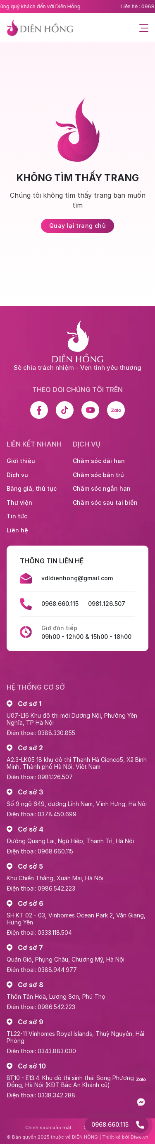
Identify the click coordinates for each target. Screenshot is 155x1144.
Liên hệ (17, 530)
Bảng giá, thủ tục (32, 488)
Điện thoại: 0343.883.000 (41, 1050)
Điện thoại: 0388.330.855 (41, 732)
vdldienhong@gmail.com (77, 577)
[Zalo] (116, 410)
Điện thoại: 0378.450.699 (41, 814)
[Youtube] (90, 410)
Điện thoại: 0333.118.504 (39, 932)
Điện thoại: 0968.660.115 (40, 851)
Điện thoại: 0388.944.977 (42, 969)
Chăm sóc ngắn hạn (102, 488)
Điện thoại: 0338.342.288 (41, 1095)
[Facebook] (39, 410)
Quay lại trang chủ (77, 225)
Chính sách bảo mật (48, 1127)
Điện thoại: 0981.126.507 (40, 776)
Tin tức (17, 516)
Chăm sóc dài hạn (99, 460)
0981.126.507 (106, 603)
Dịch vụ (17, 474)
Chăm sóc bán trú (98, 474)
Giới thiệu (21, 460)
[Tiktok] (65, 410)
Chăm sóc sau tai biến (105, 502)
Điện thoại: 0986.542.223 (41, 888)
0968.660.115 (60, 603)
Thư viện (19, 502)
